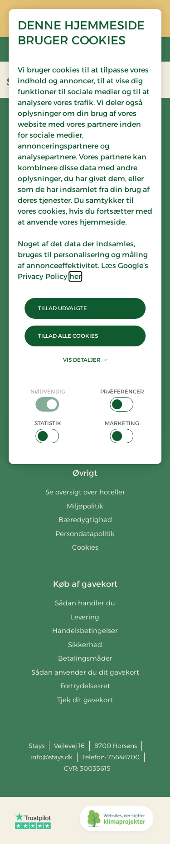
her (75, 276)
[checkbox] (48, 400)
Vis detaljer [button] (85, 359)
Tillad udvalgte (62, 308)
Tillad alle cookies (68, 335)
